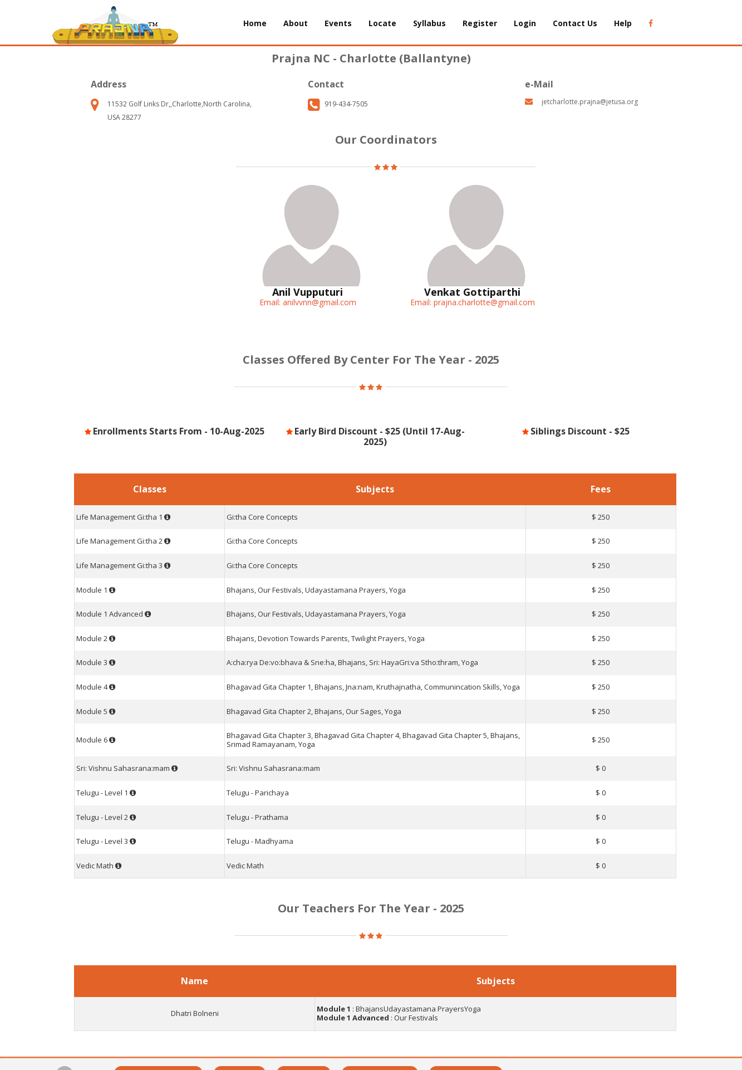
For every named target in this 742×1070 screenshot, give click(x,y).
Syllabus (429, 23)
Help (623, 23)
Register (480, 23)
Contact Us (575, 23)
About (295, 23)
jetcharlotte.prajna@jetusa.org (590, 101)
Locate (382, 23)
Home (255, 23)
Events (338, 23)
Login (525, 23)
